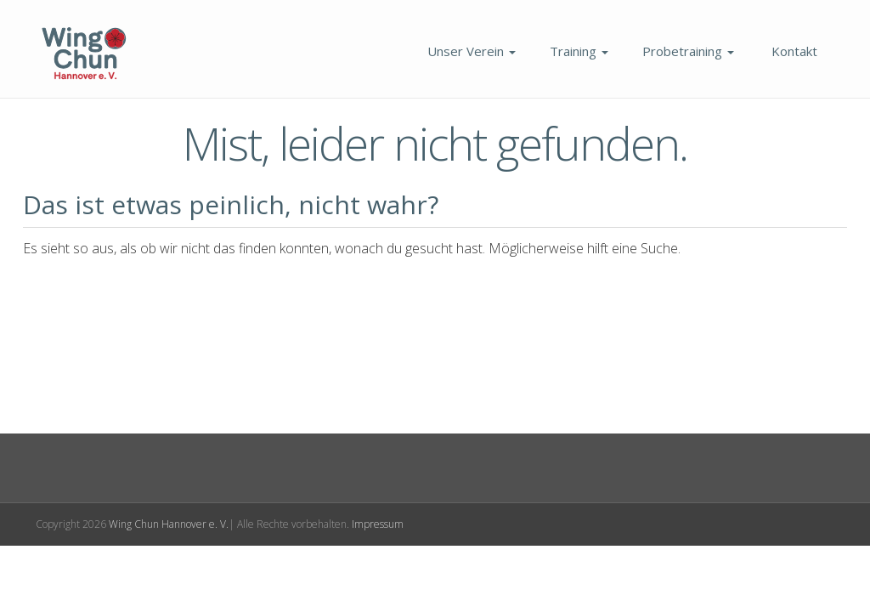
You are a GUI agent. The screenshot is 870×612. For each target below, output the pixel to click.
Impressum (378, 524)
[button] (37, 574)
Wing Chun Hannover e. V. (169, 524)
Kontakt (792, 51)
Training (579, 51)
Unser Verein (470, 51)
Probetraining (688, 51)
